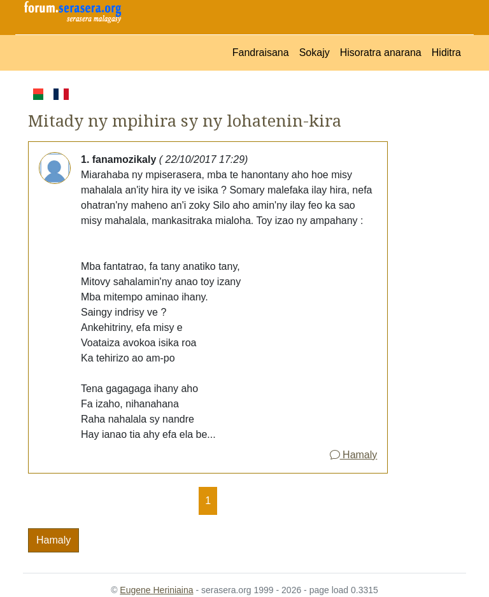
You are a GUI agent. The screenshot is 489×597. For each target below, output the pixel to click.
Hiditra (446, 52)
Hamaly (354, 454)
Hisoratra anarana (381, 52)
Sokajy (314, 52)
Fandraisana (260, 52)
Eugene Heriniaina (156, 590)
